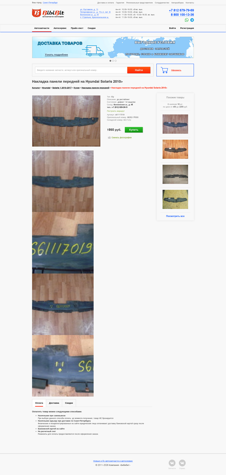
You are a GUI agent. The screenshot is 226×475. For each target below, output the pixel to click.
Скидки (92, 28)
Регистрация (187, 28)
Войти (172, 28)
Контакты (190, 2)
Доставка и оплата (105, 2)
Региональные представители (139, 2)
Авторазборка (177, 2)
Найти (139, 70)
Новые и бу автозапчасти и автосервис (113, 461)
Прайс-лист (77, 28)
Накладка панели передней (95, 88)
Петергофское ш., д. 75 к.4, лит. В (95, 12)
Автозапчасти (41, 28)
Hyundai (46, 88)
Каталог (36, 88)
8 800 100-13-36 (182, 14)
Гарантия (120, 2)
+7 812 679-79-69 (181, 10)
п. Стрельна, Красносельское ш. (94, 17)
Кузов (76, 88)
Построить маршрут (116, 111)
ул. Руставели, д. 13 (89, 9)
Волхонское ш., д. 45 (89, 14)
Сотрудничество (162, 2)
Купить (133, 129)
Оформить (176, 70)
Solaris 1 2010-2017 (62, 88)
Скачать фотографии (122, 137)
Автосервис (60, 28)
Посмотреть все (175, 216)
